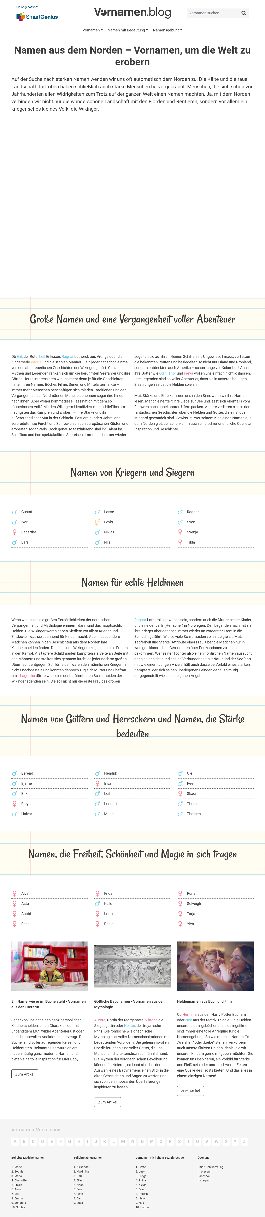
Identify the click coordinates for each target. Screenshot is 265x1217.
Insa (107, 783)
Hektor (129, 1025)
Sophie (17, 1171)
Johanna (18, 1203)
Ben (77, 1198)
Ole (189, 773)
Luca (78, 1203)
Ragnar (67, 356)
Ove (140, 1189)
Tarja (191, 914)
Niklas (109, 532)
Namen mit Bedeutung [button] (126, 30)
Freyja (141, 1176)
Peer (191, 783)
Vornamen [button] (91, 30)
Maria (16, 1176)
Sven (191, 522)
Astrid (26, 914)
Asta (25, 903)
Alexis (141, 1185)
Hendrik (110, 773)
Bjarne (26, 783)
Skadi (191, 793)
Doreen (142, 1194)
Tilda (191, 542)
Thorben (194, 814)
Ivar (24, 522)
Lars (25, 542)
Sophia (18, 1207)
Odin (163, 373)
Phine (141, 1180)
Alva (25, 893)
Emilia (16, 1185)
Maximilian (81, 1171)
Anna (16, 1189)
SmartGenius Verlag (210, 1167)
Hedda (142, 1207)
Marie (16, 1167)
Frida (108, 893)
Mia (15, 1194)
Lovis (108, 522)
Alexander (81, 1167)
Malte (109, 814)
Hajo (140, 1198)
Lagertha (28, 532)
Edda (25, 924)
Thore (192, 803)
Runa (191, 893)
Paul (77, 1176)
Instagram (204, 1180)
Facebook (204, 1176)
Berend (27, 773)
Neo (188, 1020)
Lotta (108, 914)
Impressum (205, 1171)
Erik (20, 356)
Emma (17, 1198)
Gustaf (26, 512)
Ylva (190, 924)
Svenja (192, 532)
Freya (188, 373)
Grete (141, 1167)
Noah (78, 1185)
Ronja (108, 924)
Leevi (140, 1171)
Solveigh (194, 903)
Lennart (110, 803)
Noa (140, 1203)
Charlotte (18, 1180)
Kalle (108, 903)
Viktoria (151, 1020)
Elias (78, 1180)
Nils (107, 542)
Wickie (36, 362)
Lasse (109, 512)
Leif (42, 356)
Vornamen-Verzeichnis (36, 1130)
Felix (77, 1189)
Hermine (189, 1014)
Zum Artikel (24, 1074)
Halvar (26, 814)
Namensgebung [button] (166, 30)
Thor (172, 373)
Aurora (99, 1020)
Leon (78, 1194)
